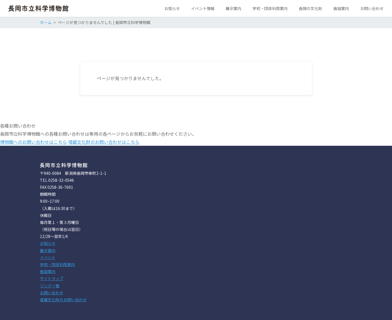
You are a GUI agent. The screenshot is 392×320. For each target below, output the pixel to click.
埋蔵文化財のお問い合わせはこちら (104, 141)
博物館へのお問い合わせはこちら (33, 141)
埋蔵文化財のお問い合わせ (63, 299)
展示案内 (48, 250)
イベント (48, 257)
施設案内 (48, 271)
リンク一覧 (49, 285)
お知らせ (48, 243)
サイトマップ (51, 278)
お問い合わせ (51, 292)
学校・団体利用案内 (57, 264)
